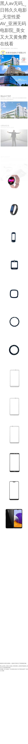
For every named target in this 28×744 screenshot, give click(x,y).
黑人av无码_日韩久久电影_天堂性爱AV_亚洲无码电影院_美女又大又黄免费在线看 (13, 23)
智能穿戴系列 (4, 195)
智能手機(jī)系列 (5, 392)
